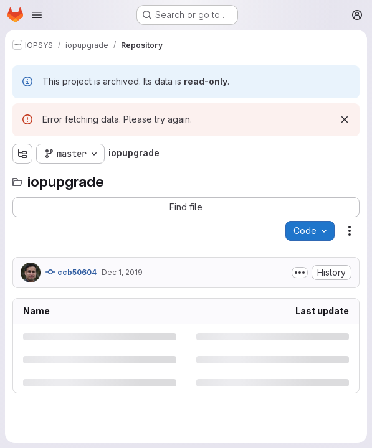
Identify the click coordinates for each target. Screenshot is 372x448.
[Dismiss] (344, 119)
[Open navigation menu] (37, 15)
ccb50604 (71, 272)
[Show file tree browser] (22, 154)
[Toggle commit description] (300, 272)
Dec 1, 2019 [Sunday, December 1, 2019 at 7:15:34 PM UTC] (122, 272)
